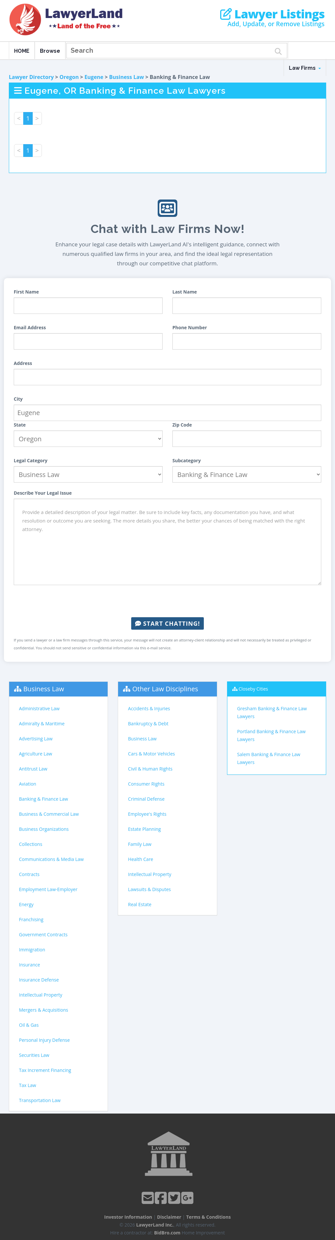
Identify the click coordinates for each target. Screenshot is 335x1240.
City (18, 399)
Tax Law (27, 1085)
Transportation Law (40, 1100)
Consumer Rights (146, 784)
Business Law (126, 77)
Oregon (69, 77)
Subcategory (186, 460)
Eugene (93, 77)
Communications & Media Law (51, 859)
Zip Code (182, 425)
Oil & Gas (29, 1025)
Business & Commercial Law (49, 814)
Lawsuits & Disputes (149, 889)
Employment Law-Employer (48, 889)
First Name (26, 292)
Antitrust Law (33, 769)
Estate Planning (144, 829)
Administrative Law (39, 708)
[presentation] (167, 601)
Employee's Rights (147, 814)
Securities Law (34, 1055)
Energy (26, 904)
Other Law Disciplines (165, 688)
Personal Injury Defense (44, 1040)
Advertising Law (35, 738)
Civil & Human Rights (150, 769)
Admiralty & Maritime (41, 723)
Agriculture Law (35, 754)
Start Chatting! (167, 623)
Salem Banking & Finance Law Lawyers (268, 758)
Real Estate (139, 904)
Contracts (29, 874)
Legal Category (30, 460)
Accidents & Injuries (149, 708)
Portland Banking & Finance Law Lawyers (271, 735)
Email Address (30, 327)
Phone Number (189, 327)
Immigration (32, 949)
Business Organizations (44, 829)
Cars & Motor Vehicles (151, 754)
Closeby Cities (253, 689)
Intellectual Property (40, 995)
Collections (30, 844)
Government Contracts (43, 934)
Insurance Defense (39, 980)
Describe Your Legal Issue (43, 493)
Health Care (140, 859)
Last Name (184, 292)
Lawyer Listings (272, 14)
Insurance (29, 965)
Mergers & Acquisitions (43, 1010)
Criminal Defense (146, 799)
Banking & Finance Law (43, 799)
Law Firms (305, 68)
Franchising (31, 919)
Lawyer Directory (31, 77)
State (20, 425)
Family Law (139, 844)
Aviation (27, 784)
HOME (21, 51)
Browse (50, 51)
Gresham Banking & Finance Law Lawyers (272, 712)
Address (23, 363)
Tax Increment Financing (45, 1070)
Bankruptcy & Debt (148, 723)
